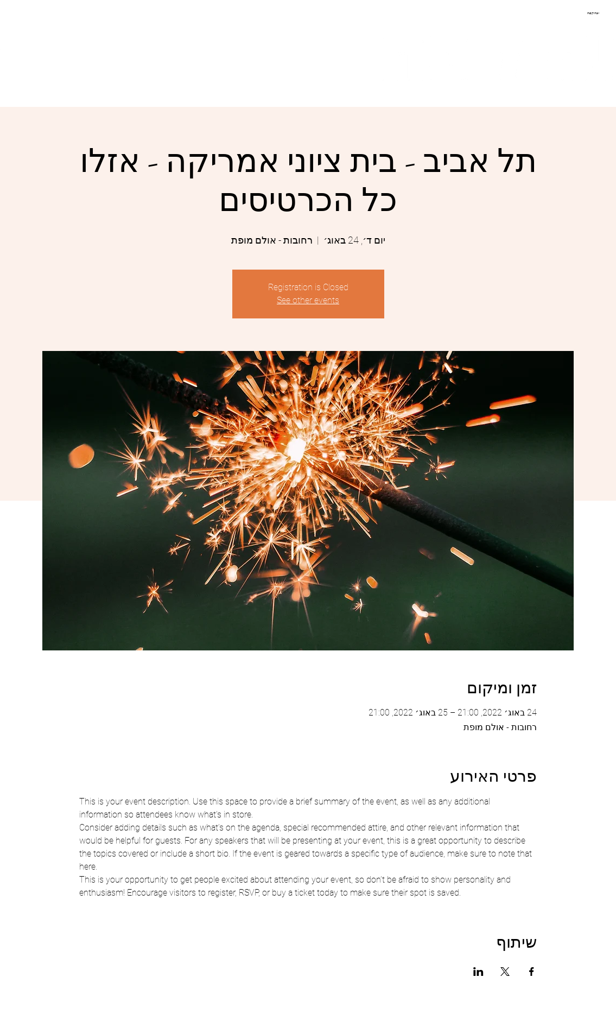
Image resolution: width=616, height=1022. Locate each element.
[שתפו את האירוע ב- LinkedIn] (478, 971)
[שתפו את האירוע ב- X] (505, 971)
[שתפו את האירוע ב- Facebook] (531, 971)
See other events (308, 300)
